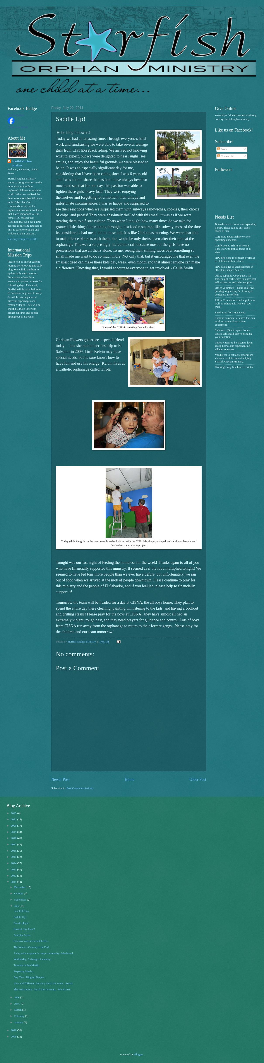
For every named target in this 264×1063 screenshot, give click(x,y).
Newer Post (60, 779)
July (17, 905)
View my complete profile (22, 239)
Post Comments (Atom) (80, 788)
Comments (225, 156)
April (17, 1003)
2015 (14, 856)
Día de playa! (21, 923)
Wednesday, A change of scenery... (33, 959)
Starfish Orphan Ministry (22, 163)
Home (129, 779)
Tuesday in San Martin (26, 965)
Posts (221, 149)
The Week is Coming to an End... (32, 947)
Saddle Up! (20, 917)
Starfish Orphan (16, 115)
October (19, 893)
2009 (14, 1036)
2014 (14, 863)
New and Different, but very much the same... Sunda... (44, 983)
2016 (14, 850)
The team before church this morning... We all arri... (43, 989)
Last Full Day (21, 911)
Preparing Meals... (24, 971)
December (20, 887)
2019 (14, 832)
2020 (14, 825)
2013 (14, 869)
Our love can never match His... (31, 941)
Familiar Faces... (23, 935)
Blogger (138, 1054)
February (19, 1016)
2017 (14, 844)
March (18, 1009)
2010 (14, 1030)
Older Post (197, 779)
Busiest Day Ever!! (24, 929)
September (20, 899)
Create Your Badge (18, 127)
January (19, 1022)
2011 (14, 882)
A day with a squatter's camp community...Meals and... (44, 953)
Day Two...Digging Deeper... (30, 977)
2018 (14, 838)
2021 (14, 819)
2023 (14, 813)
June (17, 997)
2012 (14, 875)
